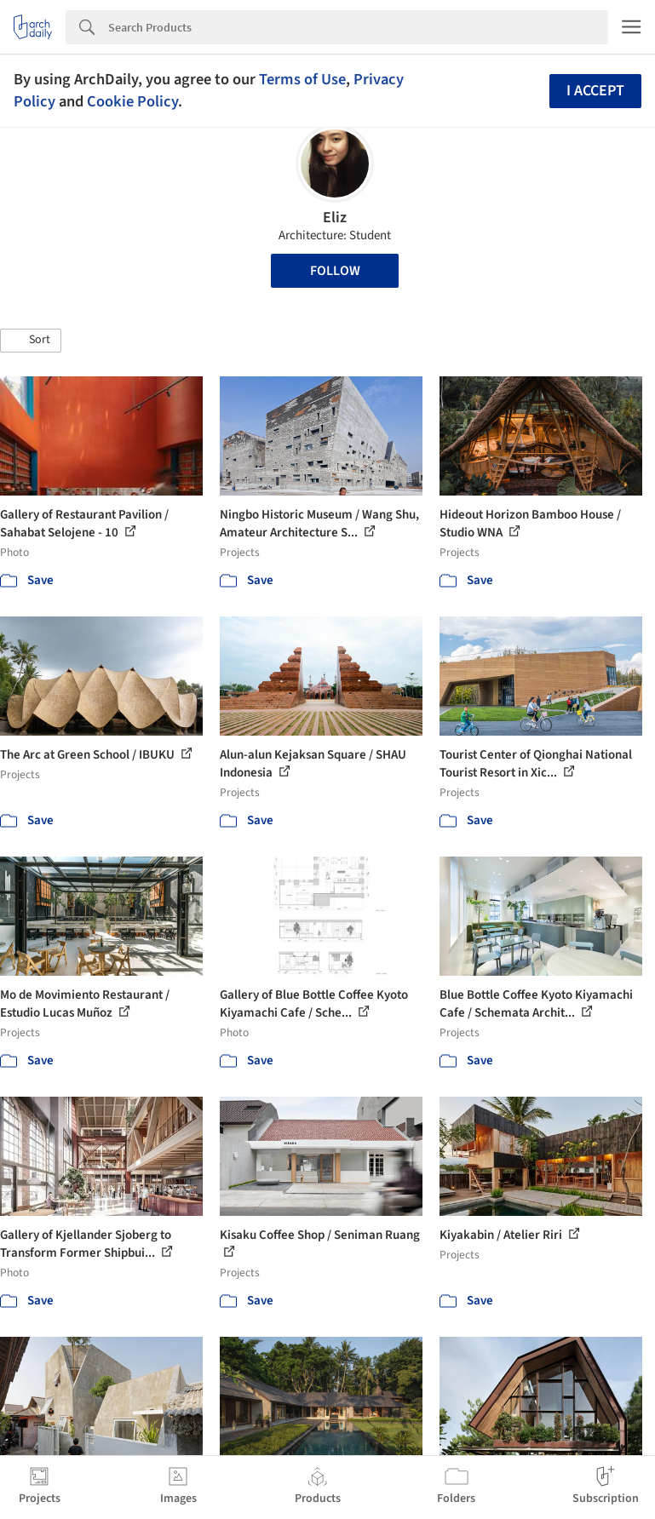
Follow (335, 270)
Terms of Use (302, 79)
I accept (595, 90)
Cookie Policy (132, 101)
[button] (30, 341)
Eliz (335, 217)
